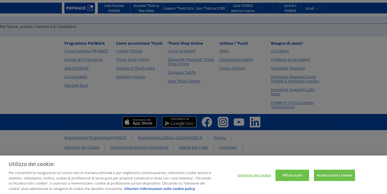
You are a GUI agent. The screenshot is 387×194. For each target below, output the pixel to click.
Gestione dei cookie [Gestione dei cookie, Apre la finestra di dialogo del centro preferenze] (254, 176)
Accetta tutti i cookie (334, 176)
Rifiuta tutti (292, 176)
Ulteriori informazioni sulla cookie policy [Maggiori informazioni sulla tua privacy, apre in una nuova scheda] (159, 190)
